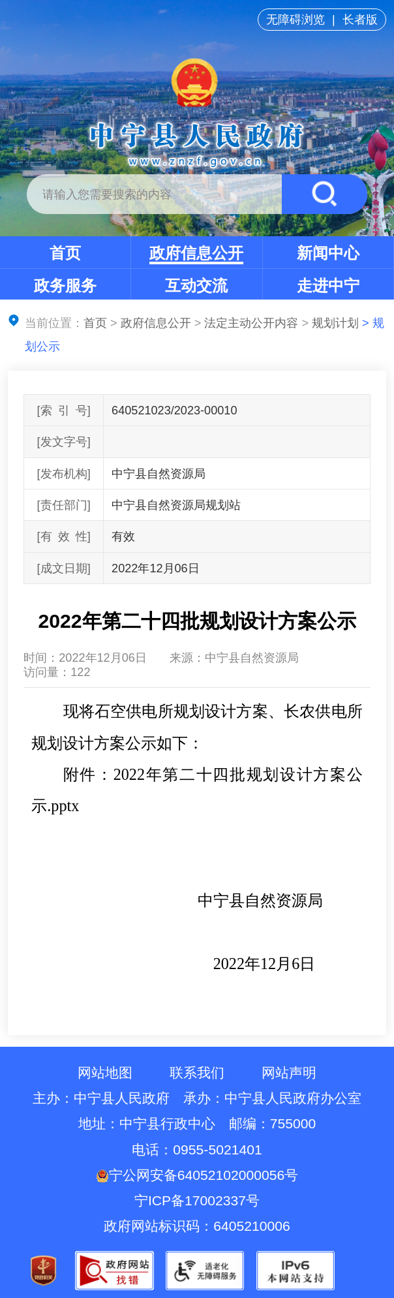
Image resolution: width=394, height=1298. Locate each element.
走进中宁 (328, 285)
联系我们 (197, 1072)
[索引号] (64, 410)
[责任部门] (64, 505)
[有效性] (64, 536)
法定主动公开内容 (251, 323)
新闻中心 (328, 253)
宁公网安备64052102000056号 (197, 1174)
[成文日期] (64, 568)
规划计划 (335, 323)
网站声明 (289, 1072)
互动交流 (196, 285)
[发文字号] (64, 441)
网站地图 (105, 1072)
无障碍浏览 (295, 19)
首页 (65, 253)
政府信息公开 (196, 253)
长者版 (360, 19)
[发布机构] (64, 473)
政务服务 (65, 285)
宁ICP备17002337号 (199, 1200)
